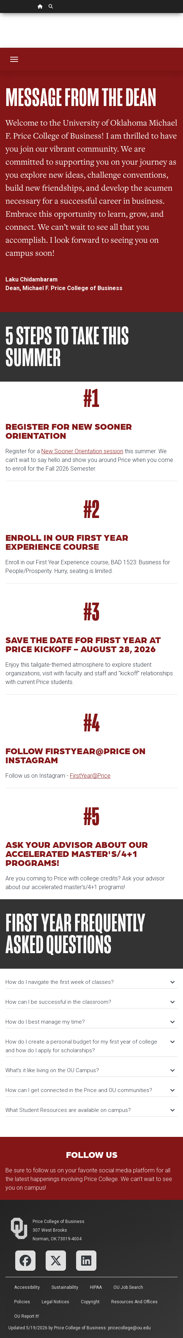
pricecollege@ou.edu (129, 1327)
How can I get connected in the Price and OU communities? (89, 1090)
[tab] (91, 979)
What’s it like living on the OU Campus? (89, 1070)
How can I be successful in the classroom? (89, 1002)
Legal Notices (55, 1301)
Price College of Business (58, 1221)
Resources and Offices (134, 1301)
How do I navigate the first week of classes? (89, 982)
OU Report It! (26, 1316)
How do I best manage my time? (89, 1022)
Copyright (90, 1301)
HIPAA (96, 1287)
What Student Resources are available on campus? (89, 1110)
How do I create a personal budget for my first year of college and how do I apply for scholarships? (89, 1046)
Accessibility (27, 1287)
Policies (22, 1301)
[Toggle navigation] (14, 59)
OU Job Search (128, 1287)
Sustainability (64, 1287)
